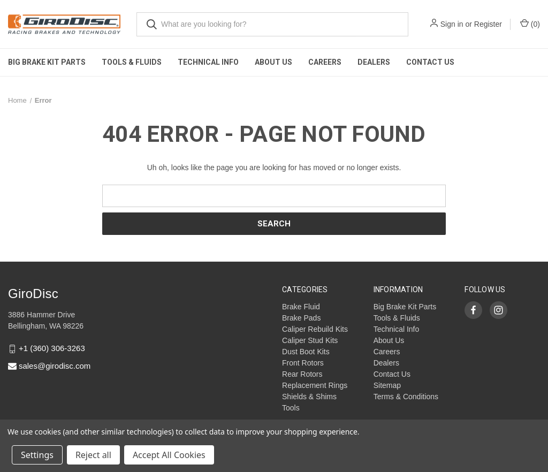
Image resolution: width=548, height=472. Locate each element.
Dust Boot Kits (306, 351)
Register (488, 24)
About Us (273, 62)
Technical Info (208, 62)
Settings (37, 455)
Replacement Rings (314, 385)
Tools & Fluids (132, 62)
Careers (324, 62)
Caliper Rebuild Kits (315, 329)
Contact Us (430, 62)
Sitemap (387, 385)
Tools (291, 408)
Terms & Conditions (406, 396)
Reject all (93, 455)
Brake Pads (301, 318)
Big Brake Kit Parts (47, 62)
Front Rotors (303, 363)
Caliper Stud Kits (310, 340)
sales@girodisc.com (54, 365)
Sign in (451, 24)
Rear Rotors (302, 374)
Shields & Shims (309, 396)
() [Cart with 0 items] (530, 23)
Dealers (373, 62)
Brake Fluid (301, 306)
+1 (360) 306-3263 (52, 348)
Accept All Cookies (169, 455)
